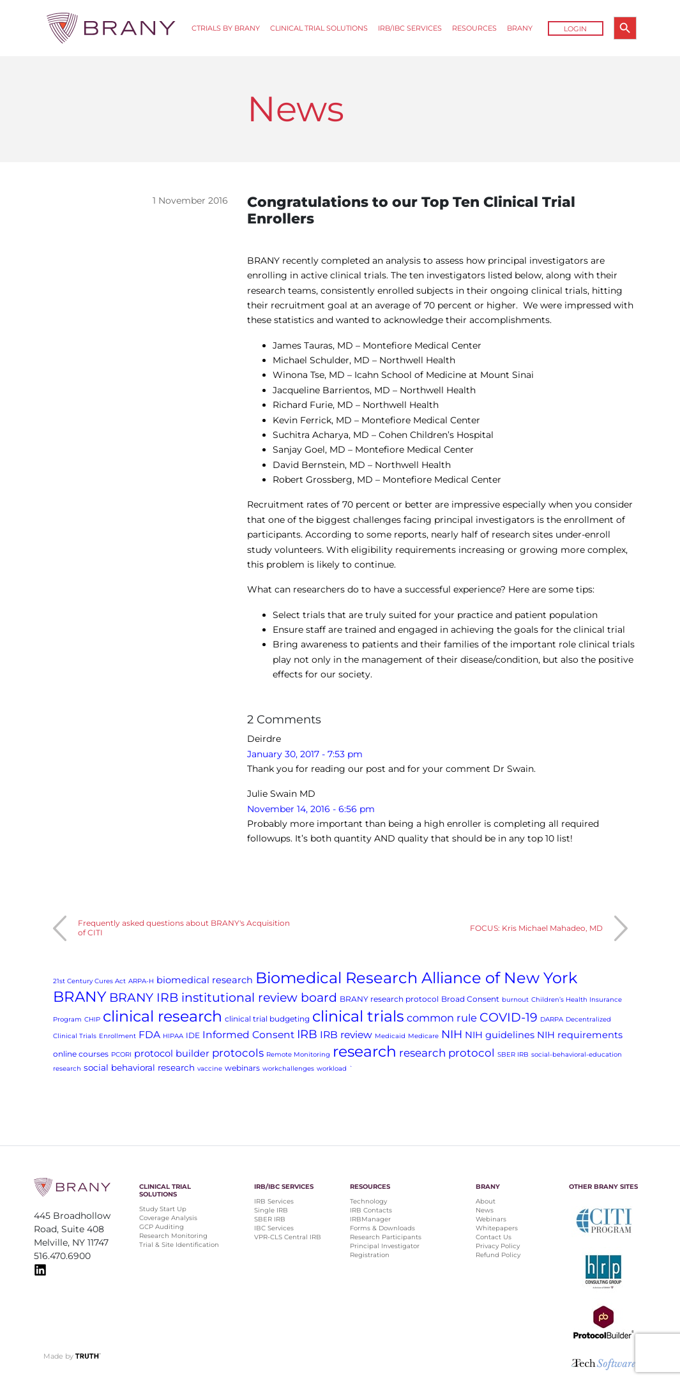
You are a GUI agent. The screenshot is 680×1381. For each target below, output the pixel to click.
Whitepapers (497, 1228)
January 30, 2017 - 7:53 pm (305, 754)
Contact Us (493, 1237)
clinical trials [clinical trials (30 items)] (358, 1016)
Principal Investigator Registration (384, 1250)
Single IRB (271, 1210)
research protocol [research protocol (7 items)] (447, 1052)
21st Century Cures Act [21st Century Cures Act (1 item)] (89, 981)
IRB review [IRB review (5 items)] (346, 1035)
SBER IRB (269, 1219)
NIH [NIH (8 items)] (451, 1034)
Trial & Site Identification (179, 1245)
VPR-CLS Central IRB (287, 1237)
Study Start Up (162, 1209)
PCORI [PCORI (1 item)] (121, 1054)
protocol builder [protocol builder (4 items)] (171, 1053)
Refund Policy (498, 1255)
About (485, 1201)
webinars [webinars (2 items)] (242, 1068)
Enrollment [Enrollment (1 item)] (117, 1036)
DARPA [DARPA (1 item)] (551, 1019)
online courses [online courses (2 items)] (81, 1054)
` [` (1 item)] (351, 1068)
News (485, 1210)
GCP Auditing (161, 1227)
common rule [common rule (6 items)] (442, 1017)
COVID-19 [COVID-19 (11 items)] (509, 1017)
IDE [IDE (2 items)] (193, 1035)
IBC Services (274, 1228)
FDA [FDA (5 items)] (149, 1035)
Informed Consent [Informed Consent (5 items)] (248, 1035)
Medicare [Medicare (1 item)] (423, 1036)
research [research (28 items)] (365, 1051)
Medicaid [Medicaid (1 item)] (390, 1036)
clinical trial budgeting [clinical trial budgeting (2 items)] (267, 1018)
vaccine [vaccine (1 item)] (209, 1068)
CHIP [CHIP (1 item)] (92, 1019)
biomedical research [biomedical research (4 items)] (204, 980)
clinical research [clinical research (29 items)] (162, 1016)
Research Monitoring (173, 1236)
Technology (368, 1201)
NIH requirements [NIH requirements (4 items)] (580, 1035)
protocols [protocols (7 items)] (238, 1052)
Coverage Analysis (168, 1218)
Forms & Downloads (382, 1228)
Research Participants (385, 1237)
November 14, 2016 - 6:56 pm (311, 809)
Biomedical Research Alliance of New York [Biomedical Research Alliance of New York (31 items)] (416, 978)
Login (575, 28)
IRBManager (370, 1219)
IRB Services (274, 1201)
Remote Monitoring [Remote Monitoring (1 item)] (298, 1054)
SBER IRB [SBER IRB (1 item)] (513, 1054)
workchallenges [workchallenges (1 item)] (288, 1068)
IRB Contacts (371, 1210)
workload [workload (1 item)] (332, 1068)
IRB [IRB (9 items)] (307, 1034)
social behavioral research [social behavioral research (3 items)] (139, 1067)
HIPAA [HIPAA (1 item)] (173, 1036)
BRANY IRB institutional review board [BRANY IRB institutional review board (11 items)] (223, 997)
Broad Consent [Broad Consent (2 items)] (470, 999)
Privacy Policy (498, 1246)
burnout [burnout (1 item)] (515, 999)
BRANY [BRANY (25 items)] (80, 997)
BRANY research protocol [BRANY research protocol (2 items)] (389, 999)
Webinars (491, 1219)
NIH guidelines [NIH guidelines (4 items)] (499, 1035)
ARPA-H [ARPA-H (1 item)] (141, 981)
